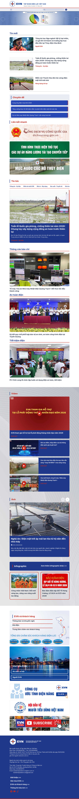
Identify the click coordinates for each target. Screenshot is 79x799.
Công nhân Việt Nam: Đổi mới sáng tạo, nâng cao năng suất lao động (23, 593)
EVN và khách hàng (24, 616)
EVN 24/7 (14, 436)
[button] (76, 19)
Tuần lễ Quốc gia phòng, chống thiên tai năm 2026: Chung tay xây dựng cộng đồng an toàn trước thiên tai (52, 60)
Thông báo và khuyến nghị (23, 621)
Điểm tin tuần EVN (28, 186)
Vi (66, 9)
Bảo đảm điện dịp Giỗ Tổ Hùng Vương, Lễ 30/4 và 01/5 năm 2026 (54, 593)
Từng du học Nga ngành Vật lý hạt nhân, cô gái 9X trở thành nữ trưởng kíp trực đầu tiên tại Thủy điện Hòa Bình (52, 40)
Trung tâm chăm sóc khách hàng (26, 629)
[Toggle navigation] (11, 9)
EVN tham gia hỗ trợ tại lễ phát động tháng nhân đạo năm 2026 (37, 433)
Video (14, 393)
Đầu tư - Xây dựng (42, 186)
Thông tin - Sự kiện (41, 66)
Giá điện (15, 625)
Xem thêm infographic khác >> (54, 566)
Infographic (20, 566)
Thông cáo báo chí (19, 249)
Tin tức (15, 181)
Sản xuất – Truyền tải (56, 186)
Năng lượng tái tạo (41, 83)
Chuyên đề (18, 97)
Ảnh (13, 499)
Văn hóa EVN (20, 666)
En (68, 9)
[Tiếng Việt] (28, 4)
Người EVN (39, 46)
